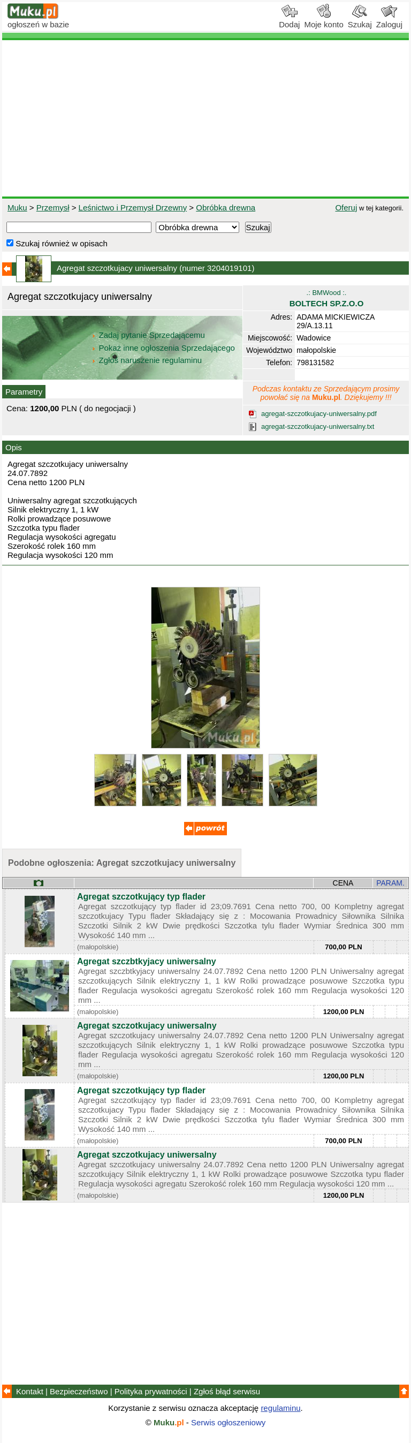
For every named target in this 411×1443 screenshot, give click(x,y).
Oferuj (346, 207)
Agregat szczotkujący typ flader (141, 896)
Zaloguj (389, 20)
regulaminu (280, 1407)
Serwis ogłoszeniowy (228, 1422)
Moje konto (323, 20)
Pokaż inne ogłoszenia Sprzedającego (164, 347)
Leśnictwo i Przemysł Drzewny (133, 207)
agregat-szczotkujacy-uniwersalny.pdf (319, 414)
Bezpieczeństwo (79, 1391)
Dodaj (289, 20)
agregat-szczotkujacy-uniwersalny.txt (317, 426)
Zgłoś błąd (227, 1391)
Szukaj (360, 20)
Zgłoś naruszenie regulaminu (146, 360)
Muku (17, 207)
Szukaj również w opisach (57, 243)
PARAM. (390, 883)
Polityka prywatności (151, 1391)
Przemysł (53, 207)
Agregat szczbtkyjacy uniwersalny (146, 961)
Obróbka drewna (225, 207)
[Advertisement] (205, 118)
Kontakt (29, 1391)
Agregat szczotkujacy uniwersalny (147, 1025)
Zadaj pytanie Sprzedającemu (149, 334)
